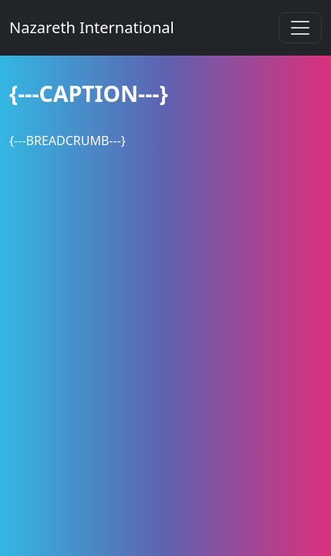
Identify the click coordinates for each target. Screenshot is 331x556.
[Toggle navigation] (300, 27)
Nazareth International (91, 27)
